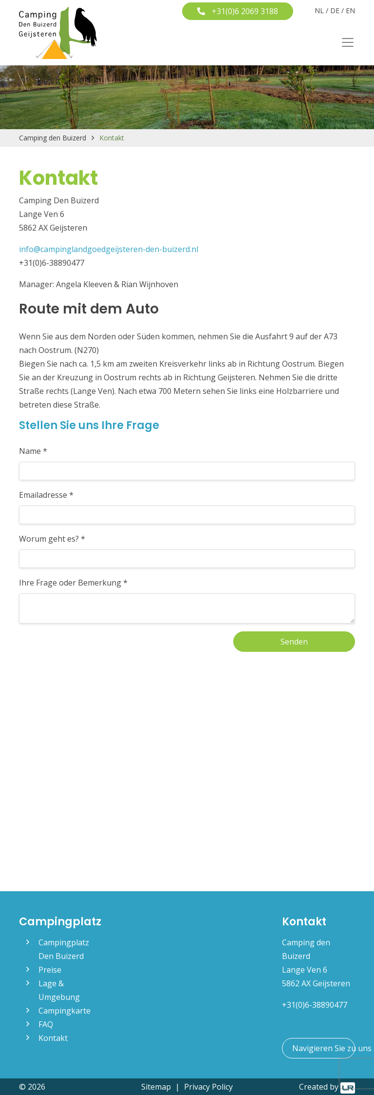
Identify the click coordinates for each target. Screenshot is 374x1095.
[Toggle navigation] (345, 42)
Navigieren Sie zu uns (323, 1048)
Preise (49, 969)
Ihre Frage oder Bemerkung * (73, 582)
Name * (33, 451)
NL (319, 10)
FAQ (45, 1024)
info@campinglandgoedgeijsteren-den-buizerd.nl (108, 249)
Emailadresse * (46, 494)
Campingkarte (64, 1010)
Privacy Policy (208, 1086)
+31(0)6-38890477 (314, 1004)
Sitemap (156, 1086)
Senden (294, 641)
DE (334, 10)
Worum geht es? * (52, 538)
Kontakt (53, 1038)
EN (350, 10)
